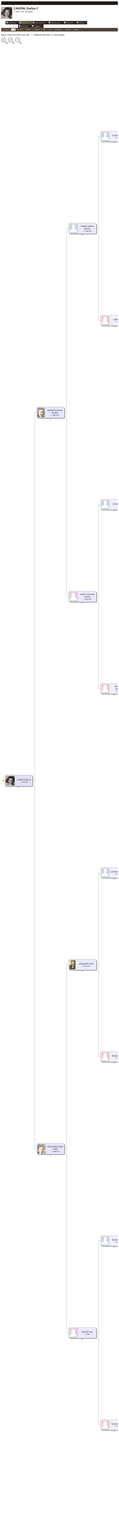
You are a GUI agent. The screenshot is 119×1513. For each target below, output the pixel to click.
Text (50, 21)
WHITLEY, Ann (87, 1323)
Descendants (38, 14)
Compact (37, 21)
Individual (11, 14)
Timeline (68, 14)
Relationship (54, 14)
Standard (20, 21)
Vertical (28, 21)
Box (44, 21)
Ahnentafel (58, 21)
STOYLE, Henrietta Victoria (87, 587)
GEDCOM (23, 18)
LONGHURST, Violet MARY (55, 1139)
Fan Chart (68, 21)
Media (76, 21)
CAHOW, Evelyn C (24, 771)
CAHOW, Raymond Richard (54, 403)
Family (80, 14)
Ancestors (25, 14)
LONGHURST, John (86, 955)
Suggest (36, 18)
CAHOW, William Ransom (87, 219)
